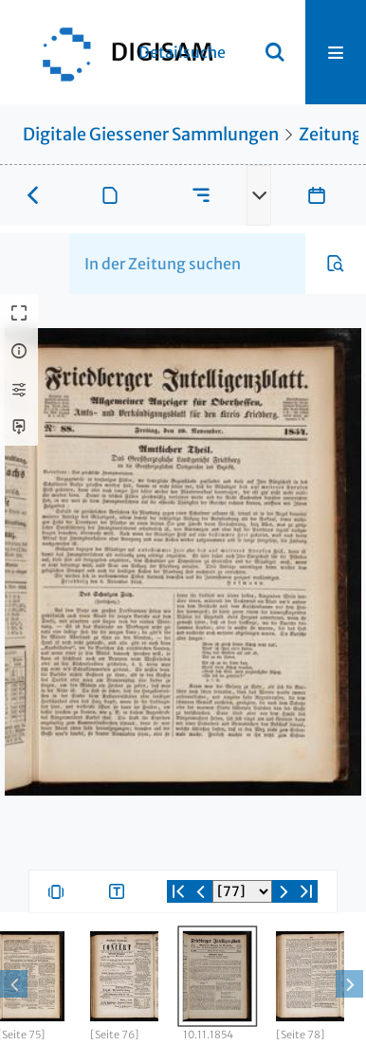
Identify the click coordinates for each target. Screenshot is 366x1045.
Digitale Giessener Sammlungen (151, 134)
